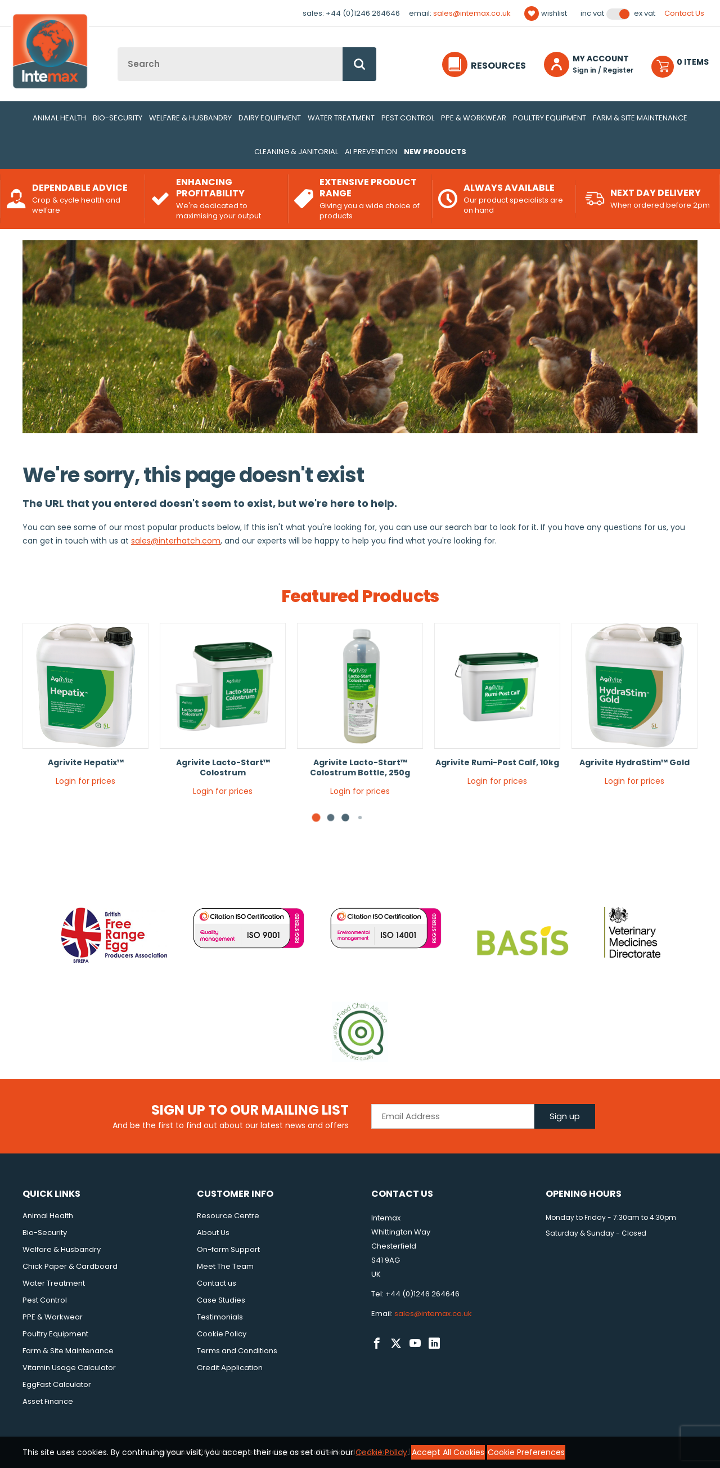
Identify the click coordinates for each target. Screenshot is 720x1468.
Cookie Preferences (526, 1452)
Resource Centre (228, 1215)
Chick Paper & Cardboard (70, 1266)
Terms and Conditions (237, 1350)
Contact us (216, 1283)
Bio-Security (117, 118)
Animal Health (59, 118)
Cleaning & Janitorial (296, 151)
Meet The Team (225, 1266)
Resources (498, 65)
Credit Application (230, 1367)
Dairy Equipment (269, 118)
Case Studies (221, 1300)
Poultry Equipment (549, 118)
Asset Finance (47, 1401)
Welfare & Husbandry (190, 118)
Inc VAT (592, 13)
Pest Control (407, 118)
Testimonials (220, 1317)
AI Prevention (371, 151)
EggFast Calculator (56, 1384)
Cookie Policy (221, 1333)
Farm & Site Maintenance (640, 118)
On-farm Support (228, 1249)
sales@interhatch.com (175, 540)
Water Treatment (341, 118)
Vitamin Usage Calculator (69, 1367)
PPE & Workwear (473, 118)
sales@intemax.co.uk (472, 13)
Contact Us (684, 13)
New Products (435, 151)
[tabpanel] (85, 708)
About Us (213, 1232)
